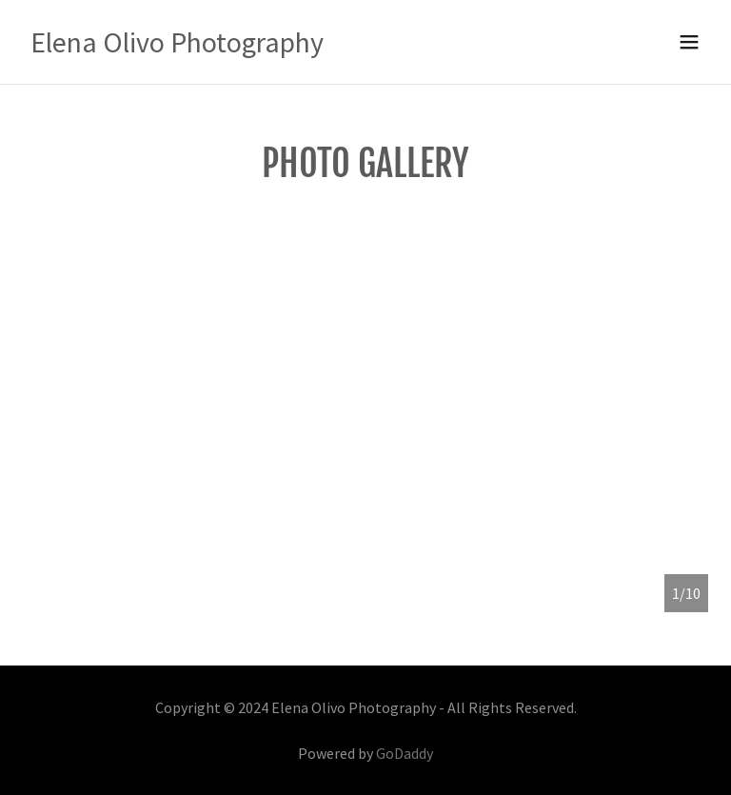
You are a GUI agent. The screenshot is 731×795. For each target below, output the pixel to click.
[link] (177, 46)
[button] (689, 42)
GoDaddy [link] (404, 753)
